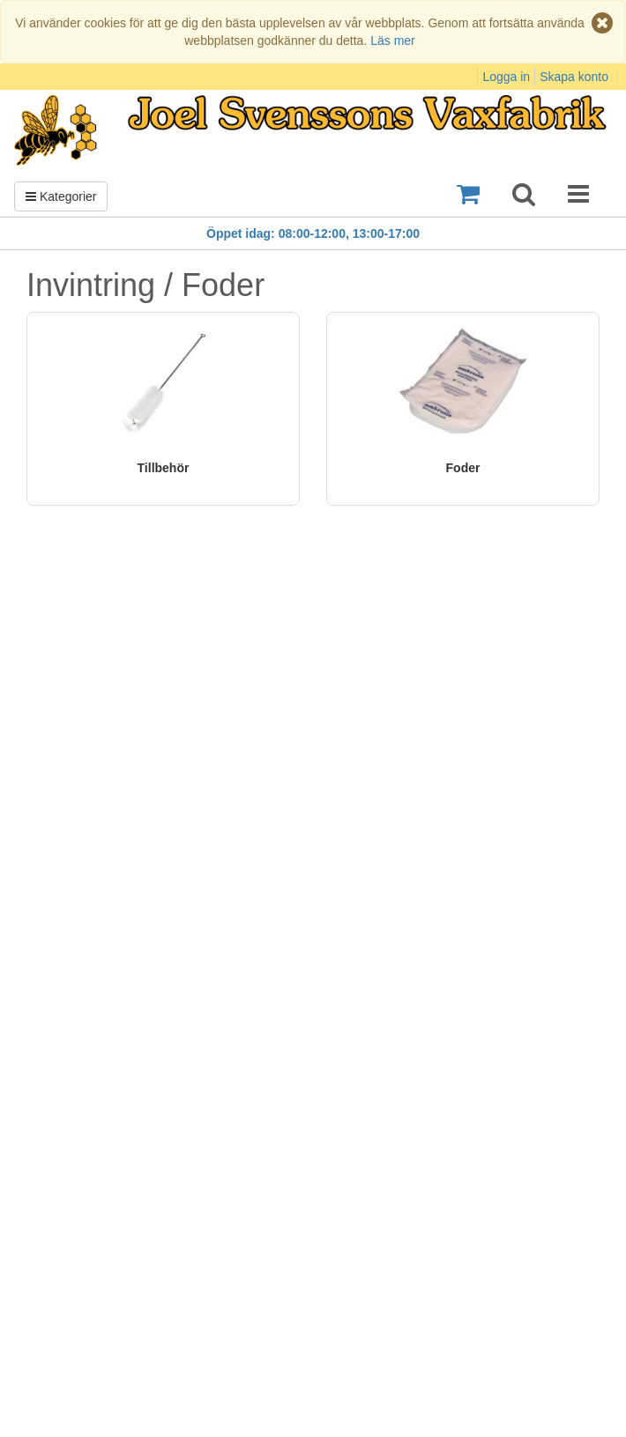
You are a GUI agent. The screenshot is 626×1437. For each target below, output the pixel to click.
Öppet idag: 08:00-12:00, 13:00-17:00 (313, 233)
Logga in (506, 77)
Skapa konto (574, 77)
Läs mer (392, 40)
